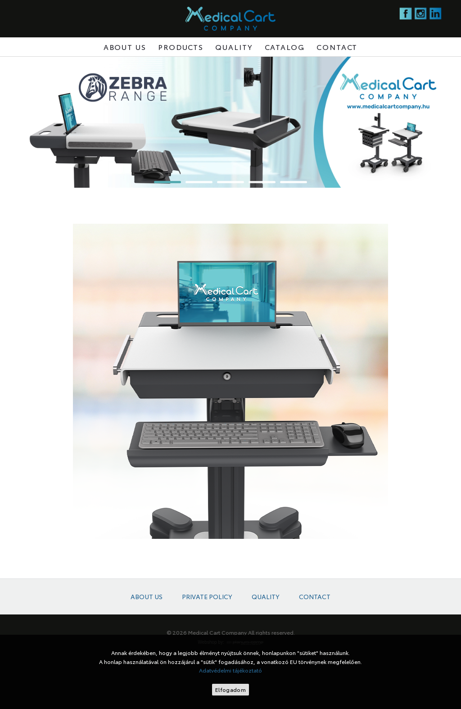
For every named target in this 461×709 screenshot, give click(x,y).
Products (180, 46)
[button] (167, 182)
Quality (234, 46)
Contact (336, 46)
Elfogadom (230, 689)
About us (125, 46)
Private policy (207, 596)
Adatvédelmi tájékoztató (230, 670)
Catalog (285, 46)
